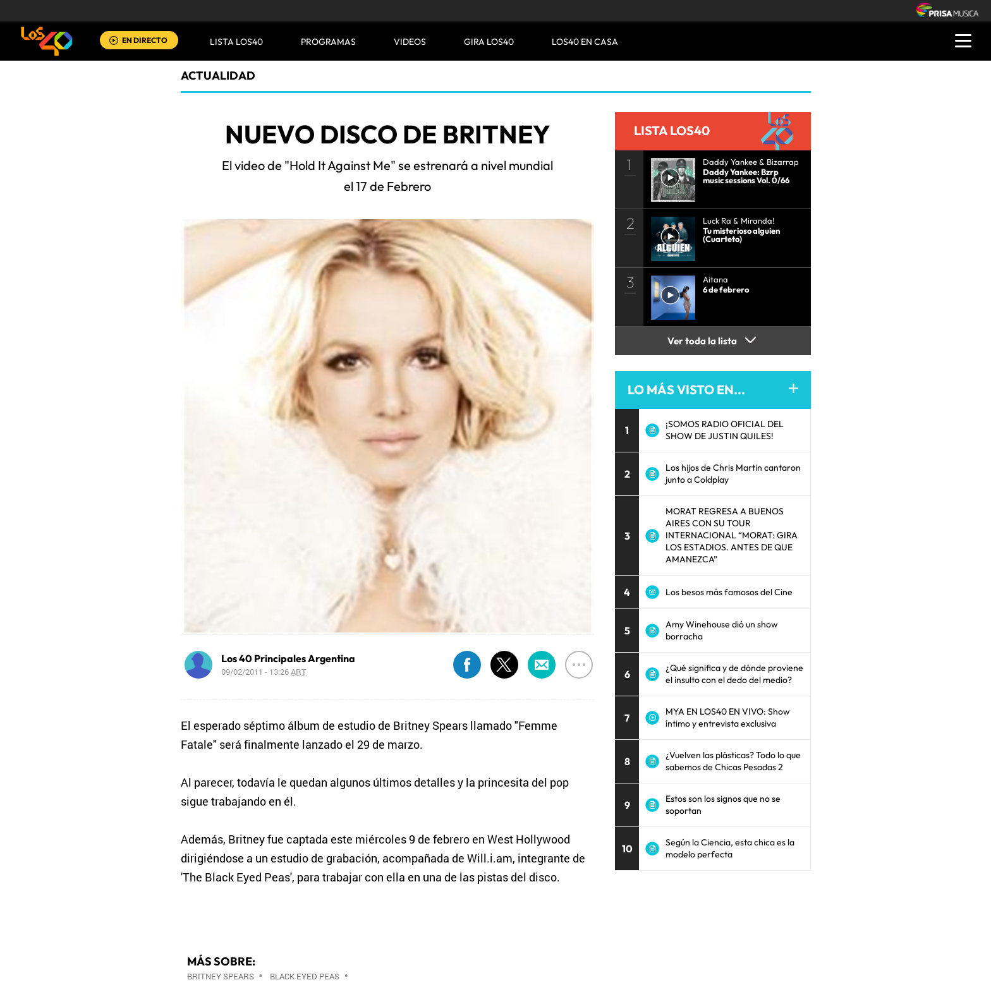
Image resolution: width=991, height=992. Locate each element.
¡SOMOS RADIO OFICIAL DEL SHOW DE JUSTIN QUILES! (725, 430)
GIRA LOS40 (489, 41)
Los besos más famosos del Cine (729, 592)
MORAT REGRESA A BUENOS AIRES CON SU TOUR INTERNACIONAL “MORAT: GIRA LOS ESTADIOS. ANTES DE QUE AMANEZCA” (732, 535)
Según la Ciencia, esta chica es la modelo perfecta (730, 848)
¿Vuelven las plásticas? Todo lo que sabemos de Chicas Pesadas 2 (733, 761)
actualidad (218, 75)
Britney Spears (220, 976)
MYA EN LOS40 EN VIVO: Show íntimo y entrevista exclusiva (728, 717)
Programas (328, 41)
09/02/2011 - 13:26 (264, 671)
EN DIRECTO (144, 40)
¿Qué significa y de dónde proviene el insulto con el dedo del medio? (734, 674)
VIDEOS (410, 41)
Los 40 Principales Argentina (288, 658)
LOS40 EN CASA (585, 41)
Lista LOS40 (236, 41)
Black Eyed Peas (304, 976)
